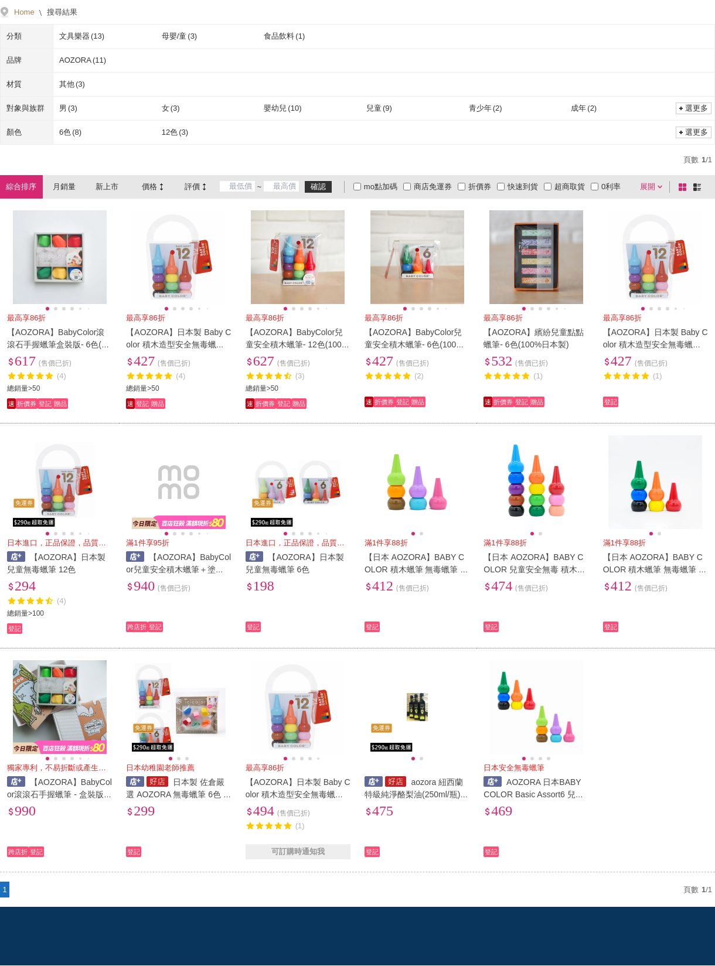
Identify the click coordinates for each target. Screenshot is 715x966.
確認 (318, 186)
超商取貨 (569, 186)
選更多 (696, 108)
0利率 (611, 186)
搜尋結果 (61, 12)
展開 (647, 186)
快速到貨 (523, 186)
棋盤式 (684, 187)
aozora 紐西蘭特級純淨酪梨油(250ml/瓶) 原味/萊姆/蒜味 (414, 794)
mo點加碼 (380, 186)
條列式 (699, 187)
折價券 (479, 186)
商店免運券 (433, 186)
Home (24, 12)
